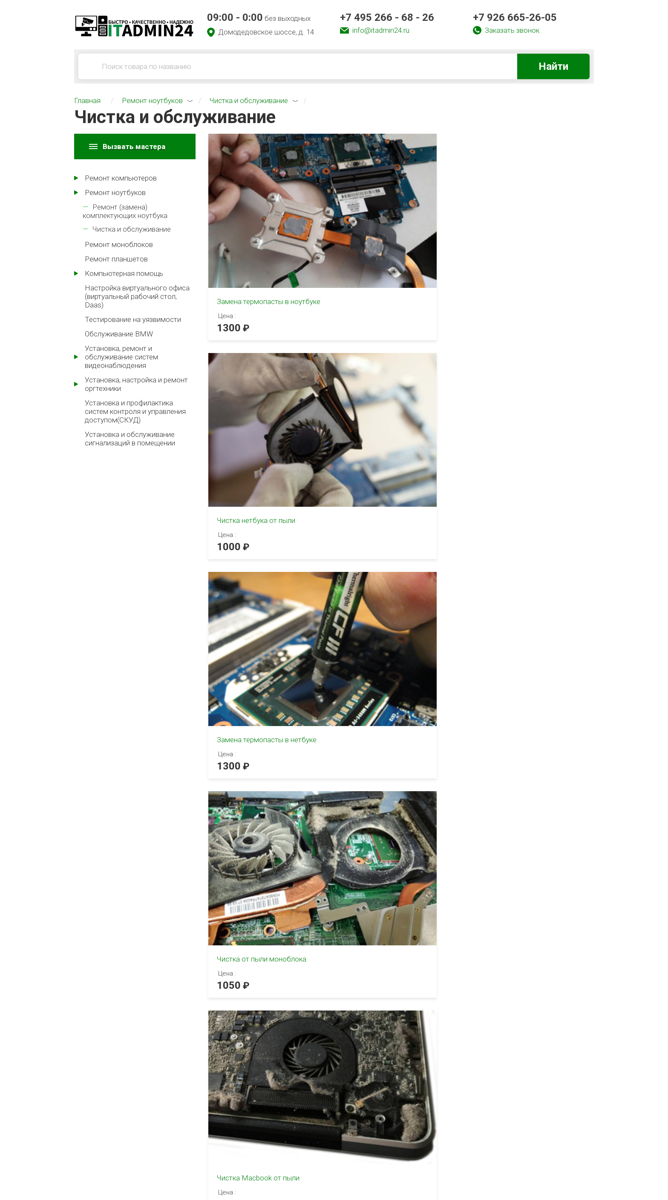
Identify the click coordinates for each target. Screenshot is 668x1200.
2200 (362, 411)
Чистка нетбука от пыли (389, 228)
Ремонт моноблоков (119, 244)
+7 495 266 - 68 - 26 (387, 17)
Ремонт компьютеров (121, 178)
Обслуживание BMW (119, 334)
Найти (553, 66)
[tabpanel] (157, 707)
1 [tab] (215, 623)
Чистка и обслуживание (131, 229)
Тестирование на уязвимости (133, 319)
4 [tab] (266, 865)
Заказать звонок (512, 30)
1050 (229, 411)
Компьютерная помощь (124, 273)
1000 (362, 255)
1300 (229, 265)
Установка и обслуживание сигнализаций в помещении (130, 438)
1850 (494, 411)
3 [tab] (255, 865)
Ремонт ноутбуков (115, 192)
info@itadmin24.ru (380, 30)
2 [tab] (245, 865)
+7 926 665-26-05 (515, 17)
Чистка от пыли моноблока (261, 384)
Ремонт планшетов (116, 259)
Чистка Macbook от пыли (391, 384)
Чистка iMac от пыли (516, 384)
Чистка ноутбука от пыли (258, 530)
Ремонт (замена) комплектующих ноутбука (125, 211)
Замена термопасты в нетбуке (532, 228)
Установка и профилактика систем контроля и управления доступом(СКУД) (135, 411)
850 (226, 557)
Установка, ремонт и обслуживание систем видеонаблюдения (121, 357)
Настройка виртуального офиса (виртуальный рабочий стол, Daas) (137, 296)
